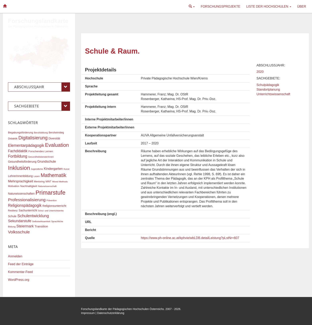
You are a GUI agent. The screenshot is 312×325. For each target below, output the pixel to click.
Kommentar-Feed (20, 272)
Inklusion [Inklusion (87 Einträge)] (19, 168)
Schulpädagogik (268, 85)
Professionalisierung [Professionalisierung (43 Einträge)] (26, 199)
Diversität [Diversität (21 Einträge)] (54, 138)
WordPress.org (18, 279)
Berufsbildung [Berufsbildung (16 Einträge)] (41, 132)
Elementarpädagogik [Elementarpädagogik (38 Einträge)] (26, 145)
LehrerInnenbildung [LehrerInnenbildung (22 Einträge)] (20, 176)
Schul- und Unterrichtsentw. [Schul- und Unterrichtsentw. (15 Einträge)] (51, 210)
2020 (260, 71)
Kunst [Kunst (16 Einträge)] (66, 169)
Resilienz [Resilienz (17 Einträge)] (13, 210)
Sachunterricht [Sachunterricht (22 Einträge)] (28, 210)
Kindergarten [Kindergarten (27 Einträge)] (53, 168)
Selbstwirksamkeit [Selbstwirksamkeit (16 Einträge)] (41, 221)
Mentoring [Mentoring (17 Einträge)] (39, 181)
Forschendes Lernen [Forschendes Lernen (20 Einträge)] (40, 151)
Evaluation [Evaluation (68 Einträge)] (57, 145)
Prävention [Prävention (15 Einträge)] (51, 200)
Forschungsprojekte (220, 6)
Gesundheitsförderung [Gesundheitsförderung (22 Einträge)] (22, 161)
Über (301, 6)
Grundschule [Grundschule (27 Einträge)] (46, 161)
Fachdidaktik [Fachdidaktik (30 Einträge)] (18, 151)
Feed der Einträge (21, 264)
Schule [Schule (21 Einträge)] (12, 216)
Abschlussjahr (42, 87)
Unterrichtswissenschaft (273, 94)
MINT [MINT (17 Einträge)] (48, 181)
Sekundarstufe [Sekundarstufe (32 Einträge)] (19, 221)
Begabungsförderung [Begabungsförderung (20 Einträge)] (20, 132)
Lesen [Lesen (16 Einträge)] (37, 176)
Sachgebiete (42, 106)
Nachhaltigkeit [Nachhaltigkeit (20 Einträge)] (28, 186)
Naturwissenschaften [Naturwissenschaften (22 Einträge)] (21, 193)
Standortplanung (268, 89)
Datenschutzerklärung (110, 313)
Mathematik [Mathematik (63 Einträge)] (53, 175)
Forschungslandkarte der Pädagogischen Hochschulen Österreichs (122, 309)
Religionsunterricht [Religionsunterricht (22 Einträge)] (54, 205)
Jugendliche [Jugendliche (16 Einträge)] (37, 169)
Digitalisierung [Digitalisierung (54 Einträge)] (32, 137)
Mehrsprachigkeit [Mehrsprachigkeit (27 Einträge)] (20, 181)
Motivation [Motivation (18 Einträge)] (13, 186)
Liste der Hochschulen (268, 6)
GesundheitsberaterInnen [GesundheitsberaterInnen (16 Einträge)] (41, 157)
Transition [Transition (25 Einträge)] (41, 226)
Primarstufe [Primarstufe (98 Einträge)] (50, 192)
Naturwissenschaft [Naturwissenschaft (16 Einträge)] (47, 186)
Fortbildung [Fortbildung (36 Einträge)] (17, 156)
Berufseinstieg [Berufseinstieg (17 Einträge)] (56, 132)
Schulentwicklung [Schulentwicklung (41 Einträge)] (33, 215)
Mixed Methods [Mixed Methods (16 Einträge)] (60, 181)
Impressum (88, 313)
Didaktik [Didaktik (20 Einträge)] (13, 138)
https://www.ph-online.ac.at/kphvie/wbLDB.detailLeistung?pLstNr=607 (190, 238)
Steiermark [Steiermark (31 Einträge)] (25, 226)
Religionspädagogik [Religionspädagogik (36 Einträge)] (24, 205)
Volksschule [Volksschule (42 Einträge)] (19, 232)
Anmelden (15, 256)
